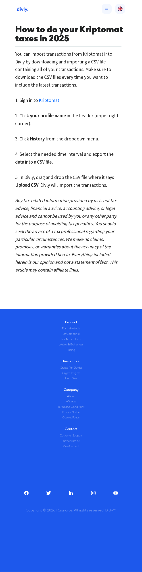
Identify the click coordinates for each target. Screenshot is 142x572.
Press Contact (71, 446)
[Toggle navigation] (106, 9)
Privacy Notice (71, 412)
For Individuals (71, 328)
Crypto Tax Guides (71, 367)
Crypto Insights (71, 373)
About (71, 396)
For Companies (71, 333)
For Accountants (71, 339)
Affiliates (71, 401)
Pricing (71, 349)
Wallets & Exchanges (71, 344)
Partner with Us (71, 440)
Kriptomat (49, 100)
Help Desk (71, 378)
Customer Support (71, 435)
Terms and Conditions (71, 406)
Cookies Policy (71, 417)
